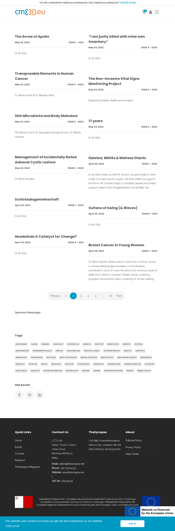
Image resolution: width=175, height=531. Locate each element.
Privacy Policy (133, 447)
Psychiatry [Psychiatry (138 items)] (149, 364)
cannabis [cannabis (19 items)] (45, 344)
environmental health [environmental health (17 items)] (42, 351)
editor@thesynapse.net (71, 463)
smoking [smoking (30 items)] (86, 371)
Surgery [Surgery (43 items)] (96, 371)
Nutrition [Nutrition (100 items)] (33, 364)
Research (20, 460)
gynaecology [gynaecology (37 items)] (21, 357)
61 (111, 295)
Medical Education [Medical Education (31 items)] (89, 357)
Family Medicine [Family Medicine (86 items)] (73, 351)
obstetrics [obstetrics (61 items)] (56, 364)
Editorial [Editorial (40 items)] (138, 344)
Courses (19, 453)
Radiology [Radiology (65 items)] (35, 371)
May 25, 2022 (22, 42)
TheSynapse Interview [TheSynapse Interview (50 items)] (113, 371)
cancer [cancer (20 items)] (34, 344)
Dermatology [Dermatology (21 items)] (113, 344)
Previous (55, 295)
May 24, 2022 (96, 47)
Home (18, 440)
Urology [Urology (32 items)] (130, 371)
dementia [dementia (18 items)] (87, 344)
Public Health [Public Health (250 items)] (21, 371)
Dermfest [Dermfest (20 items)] (127, 344)
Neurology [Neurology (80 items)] (20, 364)
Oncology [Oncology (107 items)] (69, 364)
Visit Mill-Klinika (128, 2)
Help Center (132, 454)
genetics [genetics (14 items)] (128, 351)
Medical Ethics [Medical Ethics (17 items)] (107, 357)
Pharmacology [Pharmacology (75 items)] (114, 364)
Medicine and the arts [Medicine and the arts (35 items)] (127, 357)
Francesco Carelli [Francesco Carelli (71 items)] (92, 351)
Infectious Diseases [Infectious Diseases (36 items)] (68, 357)
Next (119, 295)
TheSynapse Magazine (27, 467)
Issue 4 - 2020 (149, 47)
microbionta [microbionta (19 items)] (146, 357)
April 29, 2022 (96, 250)
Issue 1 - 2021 (76, 42)
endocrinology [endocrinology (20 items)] (22, 351)
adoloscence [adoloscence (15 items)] (21, 344)
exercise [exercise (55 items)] (59, 351)
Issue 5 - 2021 (149, 213)
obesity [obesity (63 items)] (44, 364)
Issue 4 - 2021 (76, 242)
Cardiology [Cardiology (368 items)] (58, 344)
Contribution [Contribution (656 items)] (73, 344)
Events (18, 447)
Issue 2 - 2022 (76, 84)
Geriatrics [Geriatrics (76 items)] (140, 351)
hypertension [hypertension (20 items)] (37, 357)
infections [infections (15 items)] (51, 357)
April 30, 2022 (96, 163)
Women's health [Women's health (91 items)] (144, 371)
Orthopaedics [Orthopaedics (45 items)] (83, 364)
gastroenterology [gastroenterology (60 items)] (112, 351)
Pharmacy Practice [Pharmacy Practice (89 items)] (132, 364)
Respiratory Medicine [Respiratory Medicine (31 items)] (52, 371)
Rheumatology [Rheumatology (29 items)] (72, 371)
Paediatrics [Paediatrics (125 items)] (98, 364)
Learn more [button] (12, 525)
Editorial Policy (134, 440)
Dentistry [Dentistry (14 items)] (99, 344)
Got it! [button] (132, 523)
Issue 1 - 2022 (149, 163)
